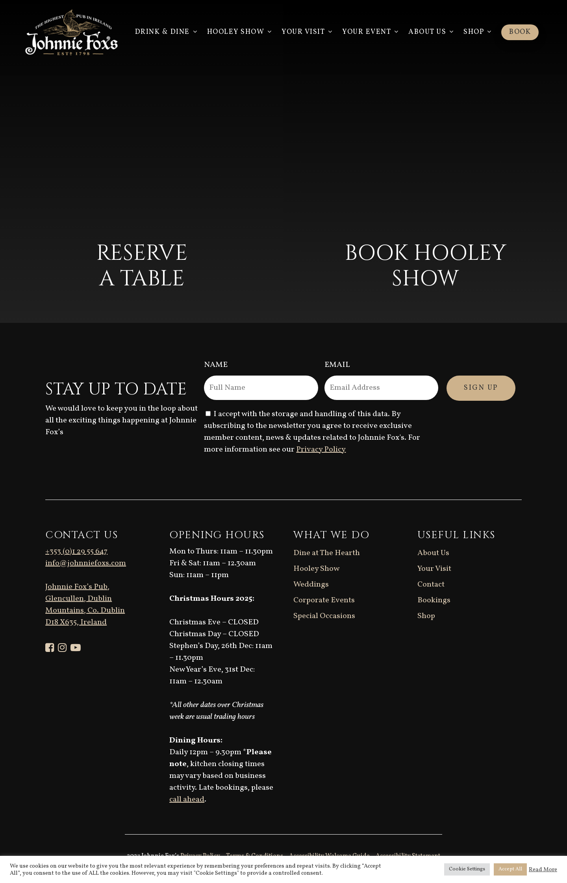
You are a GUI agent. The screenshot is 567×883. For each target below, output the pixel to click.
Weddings (311, 584)
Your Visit (434, 568)
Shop (426, 616)
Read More (543, 869)
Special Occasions (324, 616)
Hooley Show (316, 568)
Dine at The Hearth (326, 553)
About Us (433, 553)
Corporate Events (324, 600)
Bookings (433, 600)
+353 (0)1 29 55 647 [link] (76, 551)
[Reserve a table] (141, 161)
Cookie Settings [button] (467, 869)
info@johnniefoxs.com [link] (85, 563)
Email (337, 365)
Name (216, 365)
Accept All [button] (510, 869)
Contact (431, 584)
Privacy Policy (321, 449)
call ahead (186, 799)
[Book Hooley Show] (425, 161)
